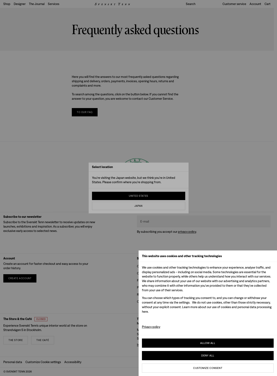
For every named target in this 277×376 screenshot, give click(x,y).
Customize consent (207, 368)
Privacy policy (151, 327)
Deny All (207, 355)
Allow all (207, 343)
